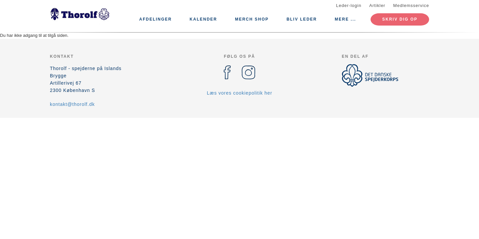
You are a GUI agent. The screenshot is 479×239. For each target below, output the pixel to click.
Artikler (377, 5)
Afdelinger (155, 19)
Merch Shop (251, 19)
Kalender (203, 19)
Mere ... (345, 19)
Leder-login (348, 5)
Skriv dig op (399, 19)
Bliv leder (301, 19)
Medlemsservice (411, 5)
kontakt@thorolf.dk (72, 104)
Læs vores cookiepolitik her (239, 93)
